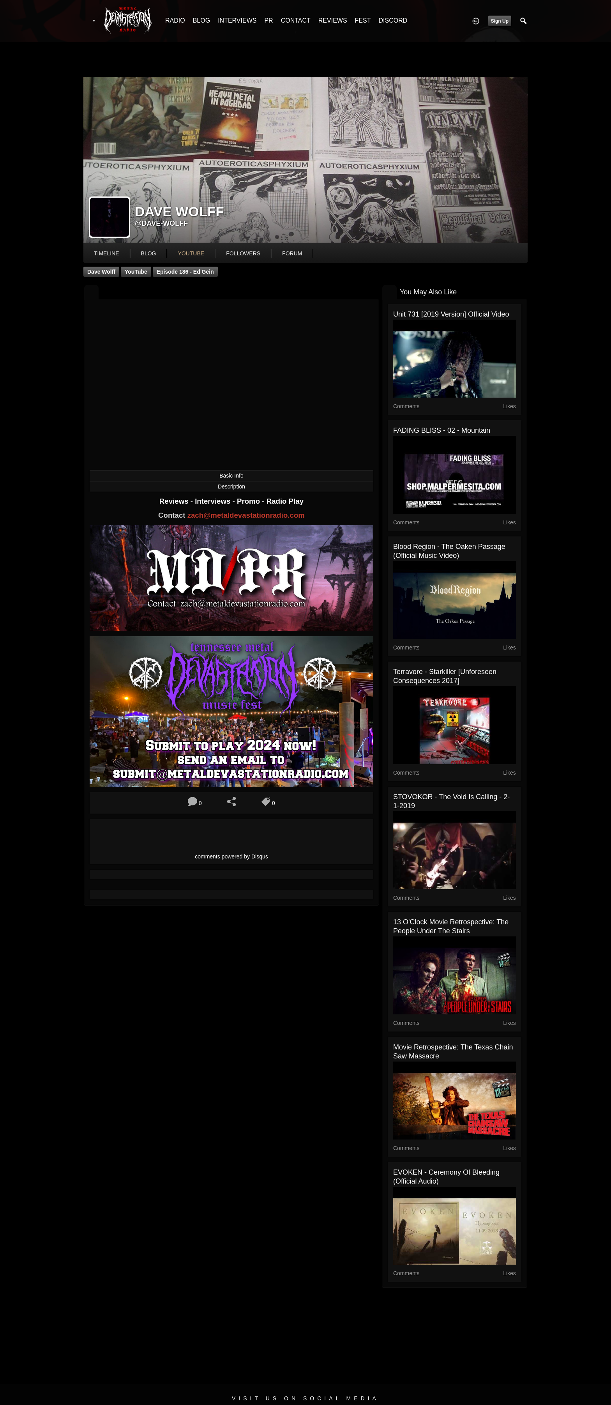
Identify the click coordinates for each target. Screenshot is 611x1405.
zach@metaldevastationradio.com (246, 515)
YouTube (136, 272)
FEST (363, 20)
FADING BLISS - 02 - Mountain (441, 430)
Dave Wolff (101, 272)
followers (243, 253)
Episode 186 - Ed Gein (185, 272)
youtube (191, 253)
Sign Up (500, 21)
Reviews (175, 501)
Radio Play (285, 501)
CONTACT (296, 20)
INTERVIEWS (237, 20)
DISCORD (392, 20)
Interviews (213, 501)
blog (148, 253)
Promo (249, 501)
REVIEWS (332, 20)
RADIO (175, 20)
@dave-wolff (161, 223)
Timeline (106, 253)
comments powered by (231, 856)
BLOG (201, 20)
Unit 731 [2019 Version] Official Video (451, 314)
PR (268, 20)
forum (292, 253)
